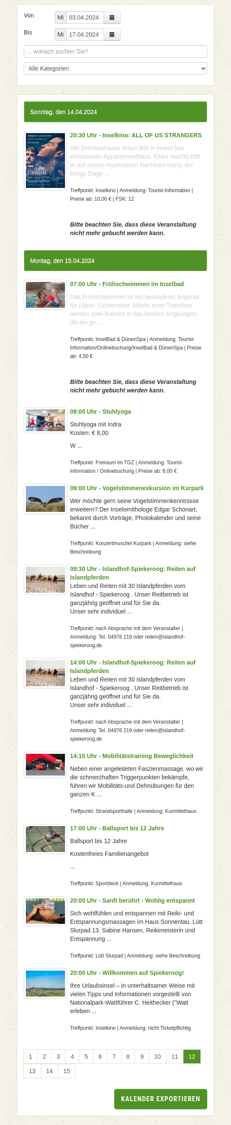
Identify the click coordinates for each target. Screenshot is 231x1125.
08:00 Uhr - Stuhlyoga (100, 411)
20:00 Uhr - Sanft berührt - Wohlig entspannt (132, 900)
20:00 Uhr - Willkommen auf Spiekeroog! (127, 972)
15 (66, 1071)
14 (49, 1071)
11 (175, 1056)
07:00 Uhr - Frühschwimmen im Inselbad (127, 284)
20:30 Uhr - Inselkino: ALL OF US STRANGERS (136, 135)
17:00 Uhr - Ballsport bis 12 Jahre (117, 828)
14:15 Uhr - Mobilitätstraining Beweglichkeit (131, 756)
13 (32, 1071)
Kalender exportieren (160, 1099)
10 (157, 1056)
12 (192, 1056)
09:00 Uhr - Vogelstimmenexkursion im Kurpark (137, 488)
